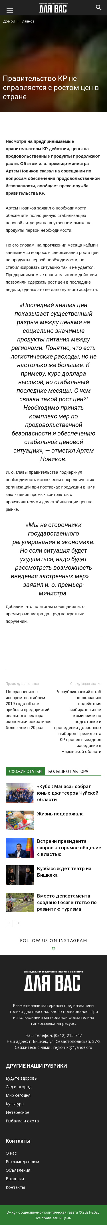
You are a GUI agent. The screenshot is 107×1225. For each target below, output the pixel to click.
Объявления (18, 1170)
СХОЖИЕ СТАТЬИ (25, 771)
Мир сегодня (18, 1095)
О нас (11, 1153)
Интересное (17, 1112)
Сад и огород (18, 1086)
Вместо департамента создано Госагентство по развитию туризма (67, 902)
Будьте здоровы (21, 1078)
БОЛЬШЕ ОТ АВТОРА (68, 771)
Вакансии (15, 1178)
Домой (9, 21)
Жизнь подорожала (60, 814)
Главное (28, 21)
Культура (15, 1103)
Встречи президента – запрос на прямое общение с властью (69, 847)
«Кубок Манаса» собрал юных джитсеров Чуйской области (67, 793)
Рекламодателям (22, 1161)
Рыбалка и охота (22, 1121)
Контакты (15, 1187)
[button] (99, 7)
